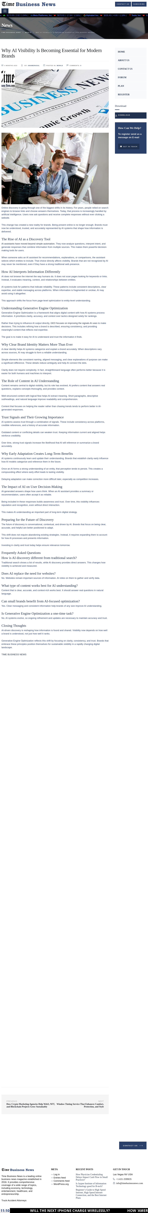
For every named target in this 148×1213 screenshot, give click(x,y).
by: (30, 65)
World (60, 65)
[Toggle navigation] (4, 10)
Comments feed (61, 1181)
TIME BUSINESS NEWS (13, 654)
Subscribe (139, 4)
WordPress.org (61, 1184)
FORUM (122, 77)
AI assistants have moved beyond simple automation (28, 244)
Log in (57, 1174)
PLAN (121, 86)
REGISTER (124, 94)
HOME (121, 52)
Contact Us (133, 1146)
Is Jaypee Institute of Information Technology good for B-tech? (91, 1184)
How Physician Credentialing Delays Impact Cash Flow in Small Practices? (92, 1177)
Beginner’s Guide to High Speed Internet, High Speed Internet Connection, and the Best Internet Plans (91, 1194)
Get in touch (128, 146)
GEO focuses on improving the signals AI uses (74, 323)
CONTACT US (125, 69)
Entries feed (60, 1177)
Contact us (123, 4)
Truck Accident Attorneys (14, 1200)
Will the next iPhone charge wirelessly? (103, 1210)
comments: (74, 65)
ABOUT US (123, 60)
